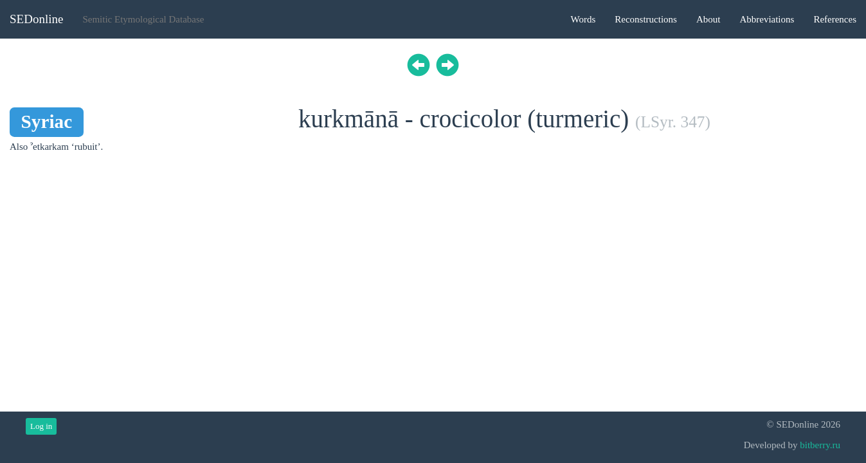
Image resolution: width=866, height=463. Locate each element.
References (834, 19)
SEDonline (36, 19)
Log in (41, 426)
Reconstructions (646, 19)
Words (582, 19)
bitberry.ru (820, 445)
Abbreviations (766, 19)
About (708, 19)
